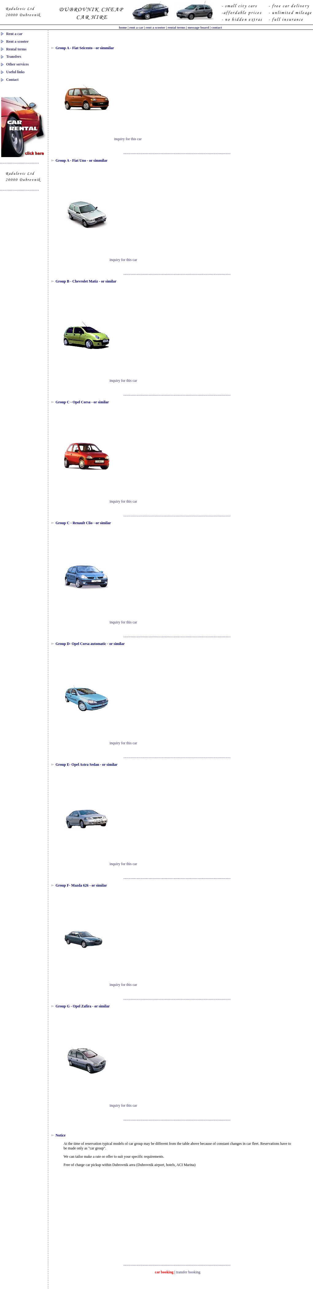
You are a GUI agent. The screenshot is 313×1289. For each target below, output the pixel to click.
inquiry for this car (128, 139)
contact (216, 27)
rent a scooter (156, 27)
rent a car (136, 27)
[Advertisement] (205, 97)
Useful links (15, 72)
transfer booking (188, 1272)
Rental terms (16, 49)
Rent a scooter (17, 41)
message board (199, 27)
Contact (12, 79)
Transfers (13, 56)
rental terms (177, 27)
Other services (17, 64)
